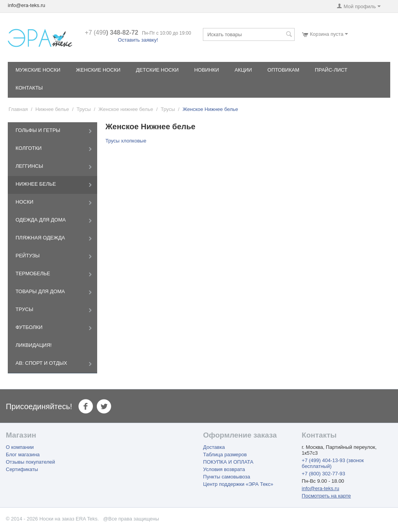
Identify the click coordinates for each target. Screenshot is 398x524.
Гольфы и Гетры (38, 130)
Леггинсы (29, 166)
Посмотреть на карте (326, 496)
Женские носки (98, 70)
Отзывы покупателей (30, 462)
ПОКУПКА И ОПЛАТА (228, 462)
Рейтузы (28, 255)
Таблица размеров (225, 454)
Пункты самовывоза (226, 477)
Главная (18, 109)
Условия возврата (224, 469)
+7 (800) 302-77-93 (323, 474)
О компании (20, 447)
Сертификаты (22, 469)
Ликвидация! (34, 345)
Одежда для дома (41, 220)
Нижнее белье (52, 109)
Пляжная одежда (40, 238)
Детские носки (157, 70)
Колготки (29, 148)
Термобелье (33, 273)
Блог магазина (23, 454)
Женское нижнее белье (125, 109)
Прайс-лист (331, 70)
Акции (243, 70)
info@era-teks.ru (320, 488)
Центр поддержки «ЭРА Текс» (238, 484)
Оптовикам (283, 70)
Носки (24, 202)
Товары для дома (40, 291)
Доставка (214, 447)
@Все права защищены (131, 519)
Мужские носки (38, 70)
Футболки (29, 327)
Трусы (84, 109)
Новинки (206, 70)
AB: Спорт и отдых (41, 363)
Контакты (29, 88)
